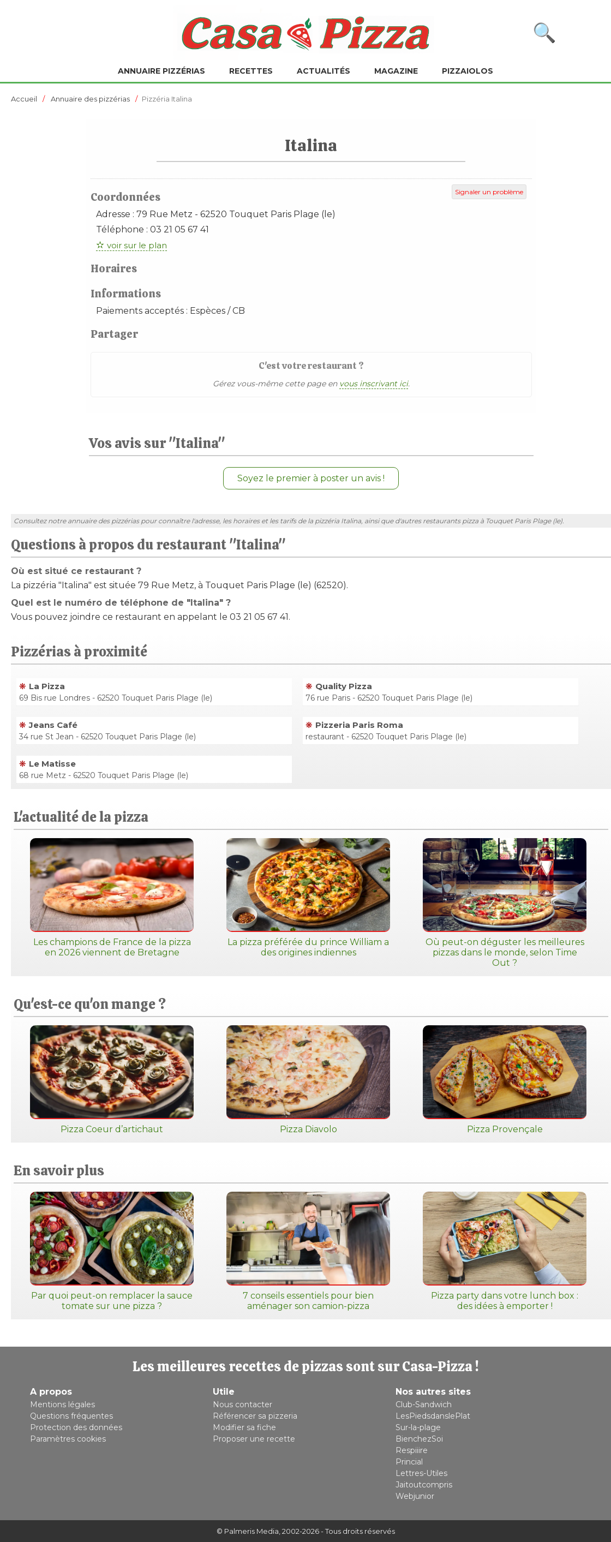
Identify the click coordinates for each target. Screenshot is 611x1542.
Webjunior (415, 1496)
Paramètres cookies (68, 1439)
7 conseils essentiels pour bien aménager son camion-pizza (308, 1251)
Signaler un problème (489, 192)
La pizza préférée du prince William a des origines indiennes (308, 898)
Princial (409, 1462)
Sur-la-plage (418, 1427)
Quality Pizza (343, 686)
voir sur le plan (137, 245)
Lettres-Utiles (421, 1473)
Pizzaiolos (467, 71)
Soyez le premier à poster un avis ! (311, 478)
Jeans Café (53, 725)
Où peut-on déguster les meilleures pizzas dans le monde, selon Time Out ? (504, 903)
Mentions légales (62, 1404)
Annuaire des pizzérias (90, 98)
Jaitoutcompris (424, 1485)
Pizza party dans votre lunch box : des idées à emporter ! (504, 1251)
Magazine (396, 71)
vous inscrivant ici (373, 384)
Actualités (323, 71)
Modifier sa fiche (244, 1427)
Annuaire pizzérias (161, 71)
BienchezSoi (419, 1439)
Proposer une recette (254, 1439)
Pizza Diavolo (308, 1079)
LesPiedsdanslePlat (433, 1416)
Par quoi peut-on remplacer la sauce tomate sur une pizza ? (112, 1251)
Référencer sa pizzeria (255, 1416)
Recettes (251, 71)
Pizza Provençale (504, 1079)
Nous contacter (242, 1404)
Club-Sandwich (424, 1404)
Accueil (24, 98)
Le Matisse (52, 763)
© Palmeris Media (248, 1531)
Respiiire (412, 1450)
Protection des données (76, 1427)
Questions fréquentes (71, 1416)
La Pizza (47, 686)
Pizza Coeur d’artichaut (112, 1079)
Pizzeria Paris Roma (359, 725)
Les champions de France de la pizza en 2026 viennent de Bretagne (112, 898)
